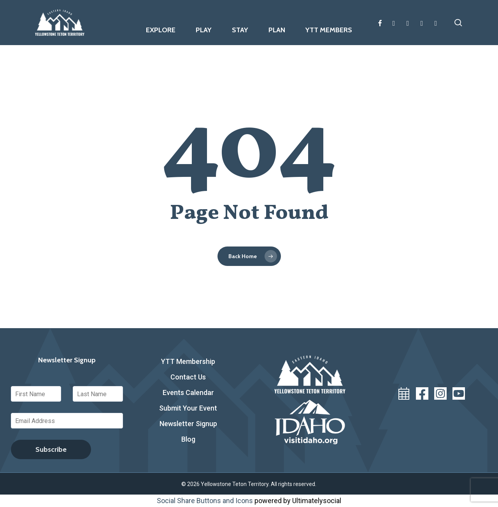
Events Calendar (188, 392)
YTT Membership (188, 361)
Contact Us (188, 377)
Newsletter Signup (188, 424)
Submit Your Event (188, 408)
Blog (188, 439)
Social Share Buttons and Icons (205, 501)
